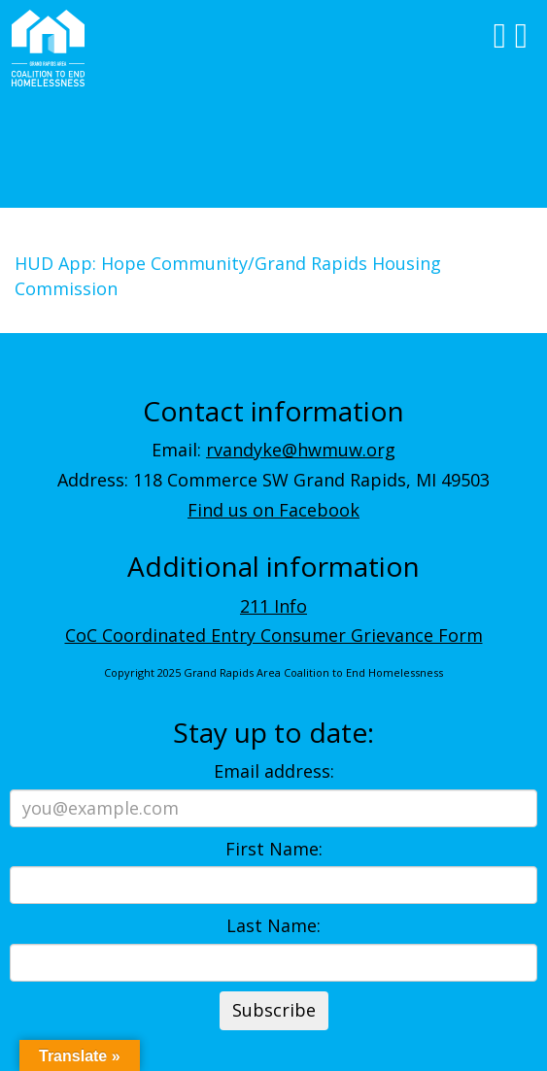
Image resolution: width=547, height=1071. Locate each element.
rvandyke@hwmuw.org (300, 449)
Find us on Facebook (273, 509)
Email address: (274, 771)
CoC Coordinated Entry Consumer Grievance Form (274, 635)
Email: (273, 449)
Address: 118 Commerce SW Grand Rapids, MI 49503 (273, 479)
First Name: (274, 848)
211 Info (273, 606)
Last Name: (273, 925)
